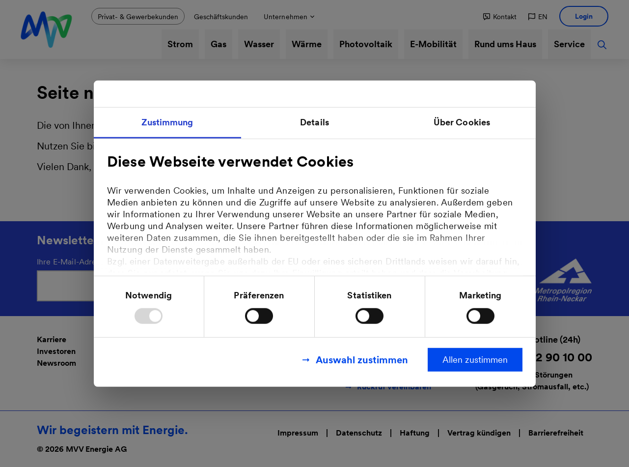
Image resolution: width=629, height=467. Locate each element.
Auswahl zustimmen (362, 359)
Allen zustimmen (475, 359)
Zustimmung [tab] (167, 122)
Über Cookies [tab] (462, 122)
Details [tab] (314, 122)
